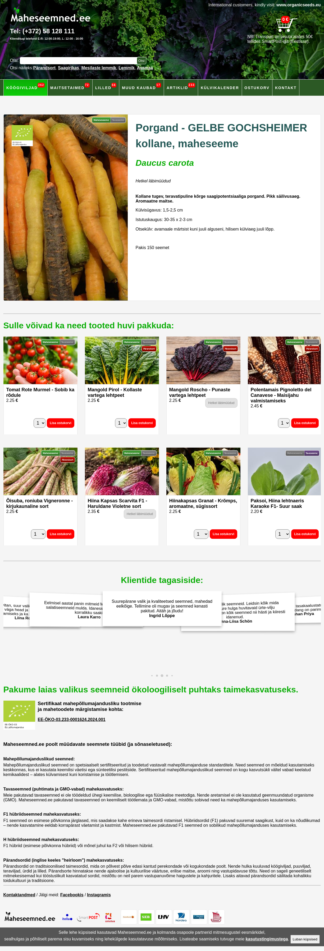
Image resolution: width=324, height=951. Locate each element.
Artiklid (181, 86)
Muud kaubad (141, 86)
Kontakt (285, 88)
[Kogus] (39, 423)
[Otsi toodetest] (141, 60)
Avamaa (145, 68)
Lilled (105, 86)
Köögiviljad (25, 86)
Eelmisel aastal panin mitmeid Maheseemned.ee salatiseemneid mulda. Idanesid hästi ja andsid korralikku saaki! (87, 610)
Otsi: (15, 60)
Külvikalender (220, 88)
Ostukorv (257, 88)
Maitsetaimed (70, 86)
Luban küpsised (305, 939)
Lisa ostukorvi (60, 423)
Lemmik (126, 68)
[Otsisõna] (79, 60)
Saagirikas (68, 68)
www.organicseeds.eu (298, 5)
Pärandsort (44, 68)
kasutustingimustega (267, 939)
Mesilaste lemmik (98, 68)
